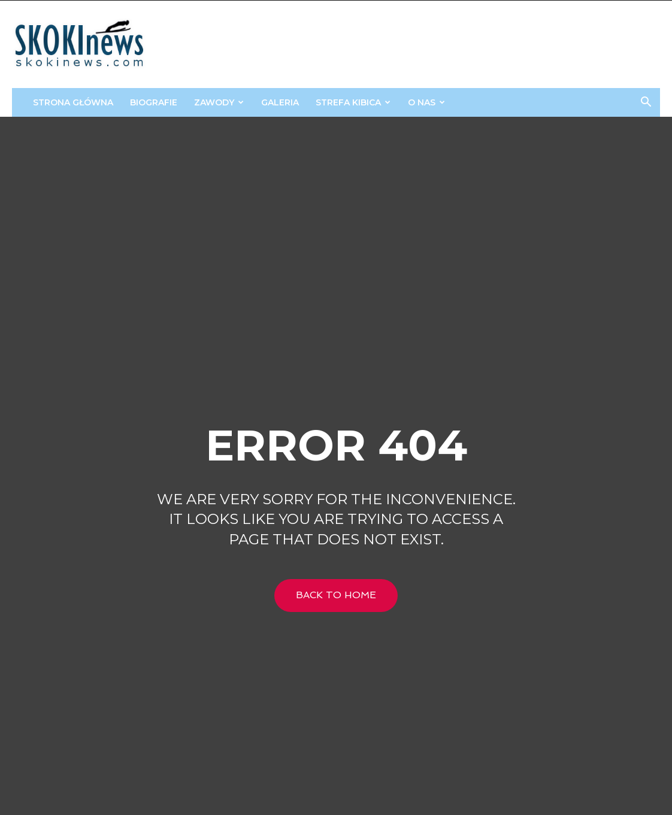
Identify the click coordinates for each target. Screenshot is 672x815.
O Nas (426, 102)
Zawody (219, 102)
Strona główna (73, 102)
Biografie (153, 102)
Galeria (280, 102)
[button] (645, 103)
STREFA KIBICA (353, 102)
